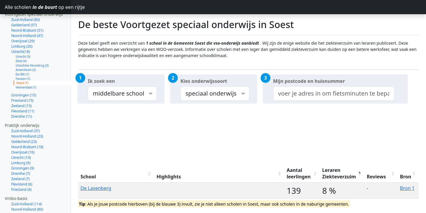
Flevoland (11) (22, 90)
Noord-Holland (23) (27, 115)
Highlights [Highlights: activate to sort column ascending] (168, 176)
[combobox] (333, 93)
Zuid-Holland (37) (25, 109)
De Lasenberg (95, 188)
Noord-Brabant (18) (27, 125)
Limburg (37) (22, 209)
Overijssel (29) (23, 19)
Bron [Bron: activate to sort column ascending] (405, 176)
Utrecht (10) (21, 136)
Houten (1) (23, 58)
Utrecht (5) (23, 35)
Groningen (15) (23, 74)
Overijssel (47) (23, 204)
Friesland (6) (21, 168)
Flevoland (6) (21, 163)
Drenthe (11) (21, 95)
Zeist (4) (21, 40)
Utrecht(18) (20, 30)
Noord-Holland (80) (27, 188)
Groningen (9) (22, 147)
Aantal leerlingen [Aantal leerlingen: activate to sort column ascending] (299, 173)
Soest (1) (22, 62)
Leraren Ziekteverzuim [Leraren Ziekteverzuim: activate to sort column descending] (339, 173)
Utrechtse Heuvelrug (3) (32, 44)
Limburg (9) (20, 141)
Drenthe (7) (20, 152)
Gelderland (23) (24, 120)
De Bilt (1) (22, 53)
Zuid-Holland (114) (26, 182)
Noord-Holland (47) (27, 14)
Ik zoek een (101, 81)
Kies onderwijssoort (203, 81)
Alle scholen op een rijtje (38, 7)
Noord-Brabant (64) (27, 198)
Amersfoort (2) (26, 49)
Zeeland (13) (21, 84)
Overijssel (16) (23, 131)
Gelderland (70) (24, 193)
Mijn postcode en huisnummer (309, 81)
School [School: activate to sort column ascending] (88, 176)
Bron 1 (407, 188)
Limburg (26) (22, 25)
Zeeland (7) (20, 157)
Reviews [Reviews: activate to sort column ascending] (376, 176)
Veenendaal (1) (26, 66)
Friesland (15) (22, 79)
